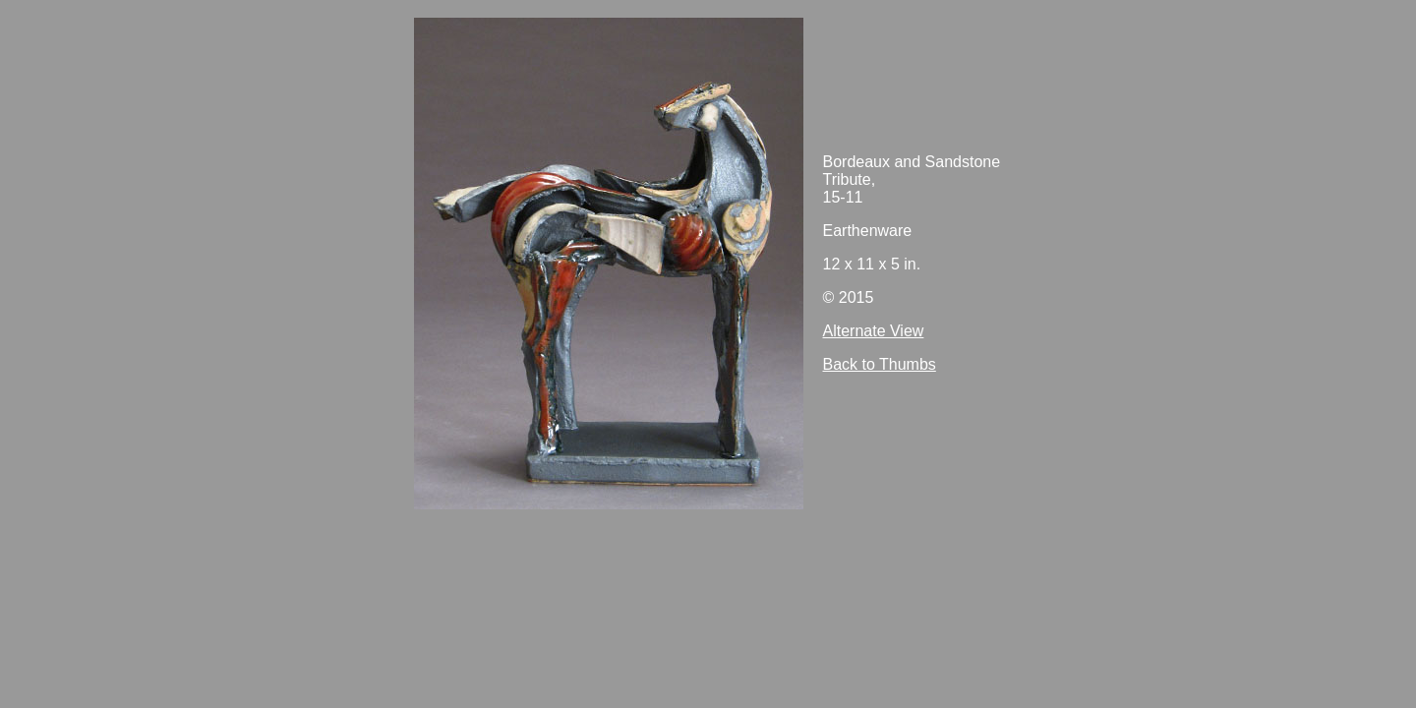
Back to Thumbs (879, 364)
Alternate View (873, 331)
